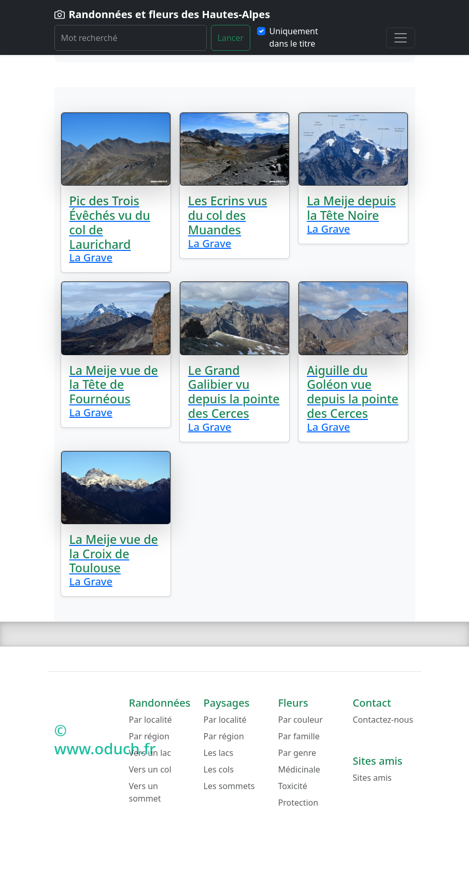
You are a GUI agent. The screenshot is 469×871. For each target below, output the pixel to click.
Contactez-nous (383, 719)
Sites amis (372, 777)
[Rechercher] (130, 38)
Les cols (219, 769)
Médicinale (299, 769)
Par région (149, 736)
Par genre (297, 752)
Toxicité (292, 786)
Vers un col (150, 769)
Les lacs (219, 752)
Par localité (150, 719)
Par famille (299, 736)
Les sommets (229, 786)
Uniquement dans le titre (293, 37)
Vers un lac (150, 752)
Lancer (231, 38)
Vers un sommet (145, 792)
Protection (298, 802)
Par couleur (300, 719)
